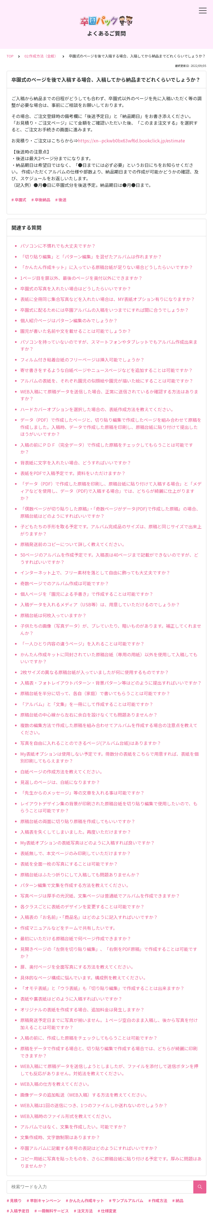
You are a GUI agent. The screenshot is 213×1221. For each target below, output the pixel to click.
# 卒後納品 (40, 199)
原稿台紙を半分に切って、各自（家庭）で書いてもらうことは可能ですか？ (95, 693)
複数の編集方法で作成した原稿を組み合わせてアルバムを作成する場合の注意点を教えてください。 (108, 729)
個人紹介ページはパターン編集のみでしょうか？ (69, 320)
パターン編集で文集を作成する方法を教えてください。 (75, 885)
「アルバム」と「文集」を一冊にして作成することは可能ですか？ (86, 704)
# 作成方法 (157, 1200)
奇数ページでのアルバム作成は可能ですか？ (64, 583)
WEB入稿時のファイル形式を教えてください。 (67, 1116)
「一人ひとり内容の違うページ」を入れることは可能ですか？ (82, 643)
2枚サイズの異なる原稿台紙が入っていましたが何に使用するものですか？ (94, 672)
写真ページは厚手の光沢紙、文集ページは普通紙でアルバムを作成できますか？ (100, 895)
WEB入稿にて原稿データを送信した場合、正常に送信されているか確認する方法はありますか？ (109, 395)
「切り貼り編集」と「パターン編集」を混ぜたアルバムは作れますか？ (91, 256)
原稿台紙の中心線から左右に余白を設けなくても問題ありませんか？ (89, 714)
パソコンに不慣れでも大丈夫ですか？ (58, 245)
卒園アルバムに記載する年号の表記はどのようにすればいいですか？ (89, 1148)
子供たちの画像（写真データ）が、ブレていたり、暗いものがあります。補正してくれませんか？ (110, 629)
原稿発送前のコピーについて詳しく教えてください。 (73, 544)
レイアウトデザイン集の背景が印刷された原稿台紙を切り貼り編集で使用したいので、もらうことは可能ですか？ (108, 807)
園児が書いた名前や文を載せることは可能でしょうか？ (75, 331)
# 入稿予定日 (18, 1211)
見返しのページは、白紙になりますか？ (60, 782)
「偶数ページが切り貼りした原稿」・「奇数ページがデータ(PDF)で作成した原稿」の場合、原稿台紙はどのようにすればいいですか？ (110, 512)
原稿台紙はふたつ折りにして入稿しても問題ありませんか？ (80, 874)
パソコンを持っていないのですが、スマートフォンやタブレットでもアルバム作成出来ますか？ (108, 345)
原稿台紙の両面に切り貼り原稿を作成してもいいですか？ (77, 821)
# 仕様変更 (107, 1211)
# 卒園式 (18, 199)
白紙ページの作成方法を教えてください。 (62, 771)
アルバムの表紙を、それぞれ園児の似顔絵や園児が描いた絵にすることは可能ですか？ (106, 380)
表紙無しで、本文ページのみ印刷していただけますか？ (75, 853)
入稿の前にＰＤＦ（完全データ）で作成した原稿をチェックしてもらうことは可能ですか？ (106, 448)
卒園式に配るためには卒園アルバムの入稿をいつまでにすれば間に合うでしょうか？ (104, 309)
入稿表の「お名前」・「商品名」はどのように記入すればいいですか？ (89, 917)
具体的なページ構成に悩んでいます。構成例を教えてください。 (84, 977)
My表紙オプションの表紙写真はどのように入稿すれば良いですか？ (87, 842)
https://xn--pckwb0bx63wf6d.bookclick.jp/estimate (131, 140)
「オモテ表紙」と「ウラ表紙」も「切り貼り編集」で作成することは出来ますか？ (102, 988)
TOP (10, 56)
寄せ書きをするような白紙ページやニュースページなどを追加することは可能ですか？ (106, 370)
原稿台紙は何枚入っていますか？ (53, 615)
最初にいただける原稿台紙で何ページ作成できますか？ (75, 938)
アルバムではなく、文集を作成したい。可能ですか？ (73, 1126)
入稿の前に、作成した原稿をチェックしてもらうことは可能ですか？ (89, 1037)
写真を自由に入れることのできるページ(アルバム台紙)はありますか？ (90, 743)
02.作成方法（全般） (41, 56)
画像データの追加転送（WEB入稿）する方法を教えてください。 (84, 1094)
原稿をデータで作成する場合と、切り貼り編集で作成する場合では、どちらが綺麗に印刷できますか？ (108, 1052)
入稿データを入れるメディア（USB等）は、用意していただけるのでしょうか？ (100, 604)
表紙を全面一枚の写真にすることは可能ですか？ (69, 863)
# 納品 (177, 1200)
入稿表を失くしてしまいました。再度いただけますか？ (75, 831)
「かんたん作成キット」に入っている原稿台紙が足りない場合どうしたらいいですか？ (106, 267)
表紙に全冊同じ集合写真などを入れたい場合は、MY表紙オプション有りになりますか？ (107, 299)
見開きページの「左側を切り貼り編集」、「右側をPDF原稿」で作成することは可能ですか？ (108, 952)
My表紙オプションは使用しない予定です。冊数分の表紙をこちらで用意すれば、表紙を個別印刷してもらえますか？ (109, 757)
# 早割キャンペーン (44, 1200)
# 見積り (14, 1200)
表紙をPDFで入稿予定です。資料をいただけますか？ (73, 473)
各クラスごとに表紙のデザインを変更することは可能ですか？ (82, 906)
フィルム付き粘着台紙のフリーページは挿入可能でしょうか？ (82, 359)
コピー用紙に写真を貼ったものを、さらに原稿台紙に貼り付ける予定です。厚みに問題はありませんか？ (111, 1162)
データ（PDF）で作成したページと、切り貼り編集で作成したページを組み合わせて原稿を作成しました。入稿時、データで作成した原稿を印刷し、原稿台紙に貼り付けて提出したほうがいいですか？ (110, 426)
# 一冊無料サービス (51, 1211)
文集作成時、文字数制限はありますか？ (60, 1137)
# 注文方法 (83, 1211)
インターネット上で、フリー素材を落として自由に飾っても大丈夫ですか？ (95, 572)
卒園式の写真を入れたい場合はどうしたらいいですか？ (75, 288)
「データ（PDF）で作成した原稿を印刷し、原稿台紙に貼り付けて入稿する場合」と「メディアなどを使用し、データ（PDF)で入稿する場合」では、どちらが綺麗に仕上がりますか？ (111, 490)
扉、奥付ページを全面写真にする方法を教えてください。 (77, 966)
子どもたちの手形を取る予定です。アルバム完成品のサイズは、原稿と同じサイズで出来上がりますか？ (111, 530)
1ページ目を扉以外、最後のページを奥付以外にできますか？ (81, 278)
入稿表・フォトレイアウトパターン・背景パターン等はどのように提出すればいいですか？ (111, 682)
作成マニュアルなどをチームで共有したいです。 (68, 927)
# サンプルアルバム (126, 1200)
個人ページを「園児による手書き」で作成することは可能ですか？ (86, 594)
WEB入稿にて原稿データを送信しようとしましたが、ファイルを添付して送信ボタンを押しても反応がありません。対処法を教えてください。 (109, 1070)
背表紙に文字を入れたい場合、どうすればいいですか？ (75, 462)
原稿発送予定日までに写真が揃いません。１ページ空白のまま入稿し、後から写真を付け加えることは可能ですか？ (109, 1024)
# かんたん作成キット (85, 1200)
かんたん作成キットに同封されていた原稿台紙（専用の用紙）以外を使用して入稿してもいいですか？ (108, 658)
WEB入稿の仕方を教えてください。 (56, 1084)
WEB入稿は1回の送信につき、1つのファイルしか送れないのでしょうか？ (94, 1105)
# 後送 (60, 199)
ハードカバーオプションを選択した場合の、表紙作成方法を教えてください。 (97, 409)
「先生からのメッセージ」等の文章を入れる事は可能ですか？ (82, 792)
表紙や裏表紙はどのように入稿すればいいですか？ (71, 998)
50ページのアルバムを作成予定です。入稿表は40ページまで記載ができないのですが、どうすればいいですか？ (109, 558)
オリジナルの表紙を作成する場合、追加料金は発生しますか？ (82, 1009)
